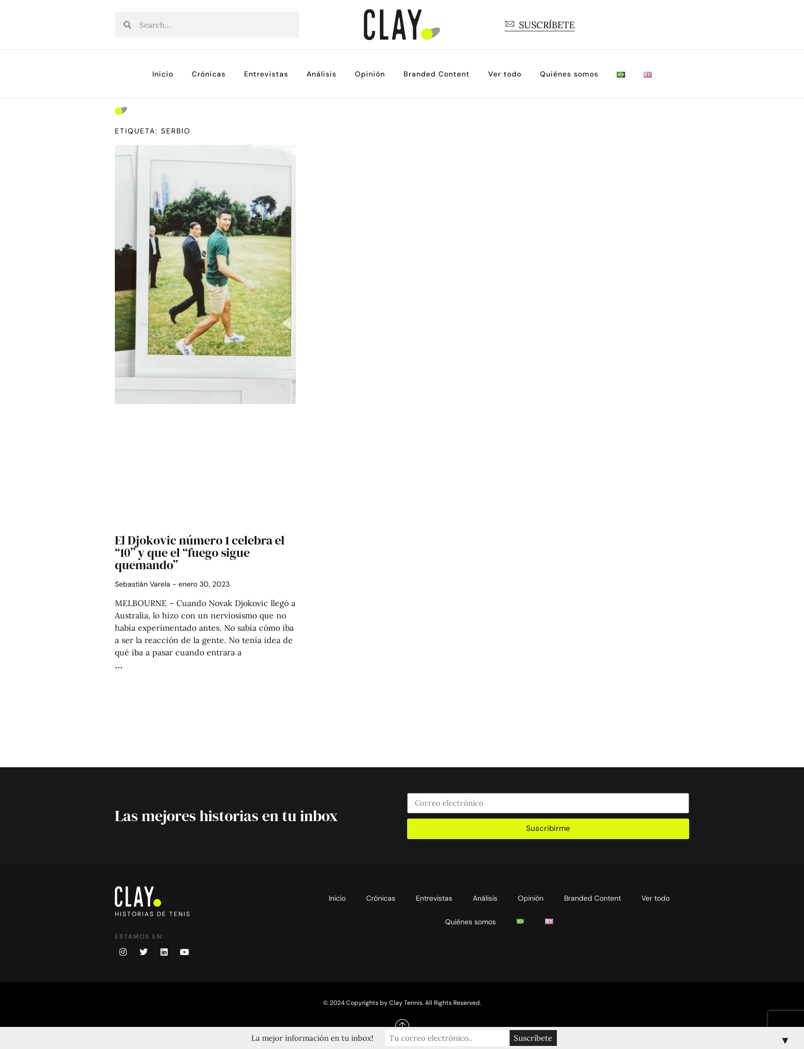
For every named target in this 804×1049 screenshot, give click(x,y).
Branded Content (437, 74)
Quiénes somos (569, 74)
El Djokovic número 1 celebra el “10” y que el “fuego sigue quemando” (200, 552)
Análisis (321, 74)
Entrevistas (266, 74)
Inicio (162, 74)
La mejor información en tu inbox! (312, 1038)
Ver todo (504, 74)
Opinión (370, 74)
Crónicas (209, 74)
